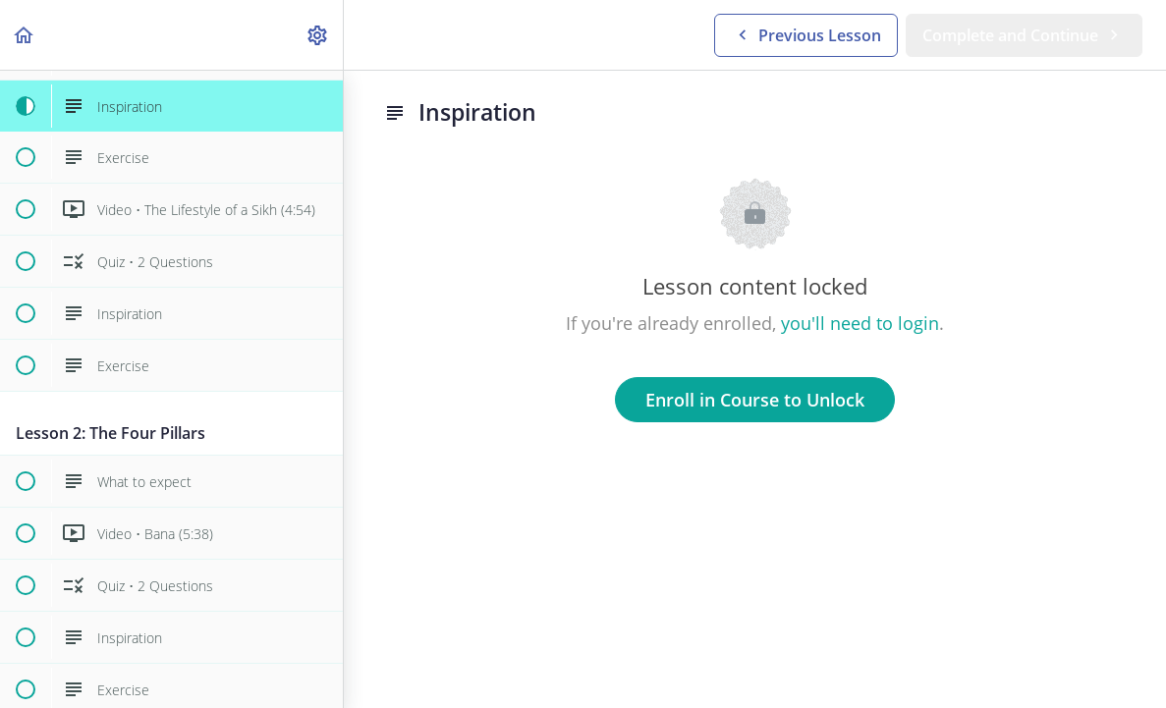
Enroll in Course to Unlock (754, 399)
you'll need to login (860, 323)
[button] (24, 35)
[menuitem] (318, 35)
